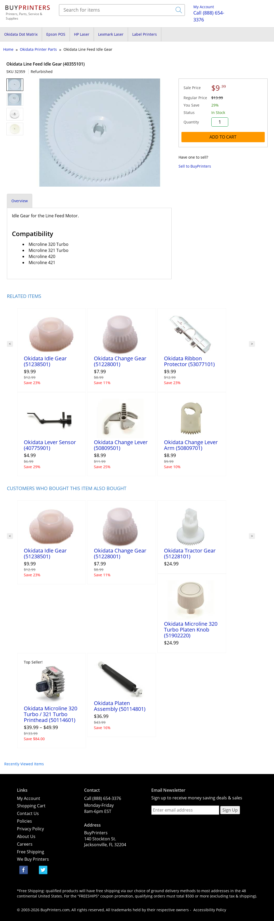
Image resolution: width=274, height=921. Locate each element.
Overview (19, 200)
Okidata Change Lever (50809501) (121, 445)
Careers (25, 844)
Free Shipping (30, 852)
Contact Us (28, 813)
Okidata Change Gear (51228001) (120, 361)
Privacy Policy (30, 829)
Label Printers (144, 34)
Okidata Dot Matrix (21, 34)
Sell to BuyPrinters (195, 166)
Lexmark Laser (111, 34)
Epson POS (55, 34)
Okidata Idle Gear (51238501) (45, 361)
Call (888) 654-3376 (102, 798)
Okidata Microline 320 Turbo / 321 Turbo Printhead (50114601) (50, 714)
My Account (203, 6)
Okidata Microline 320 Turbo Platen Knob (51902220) (190, 629)
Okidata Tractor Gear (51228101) (190, 553)
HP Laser (81, 34)
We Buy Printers (33, 859)
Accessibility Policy (209, 909)
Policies (24, 821)
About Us (26, 836)
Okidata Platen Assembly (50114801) (119, 705)
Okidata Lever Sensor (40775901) (50, 445)
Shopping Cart (31, 806)
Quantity (191, 122)
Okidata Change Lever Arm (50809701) (191, 445)
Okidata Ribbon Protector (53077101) (189, 361)
